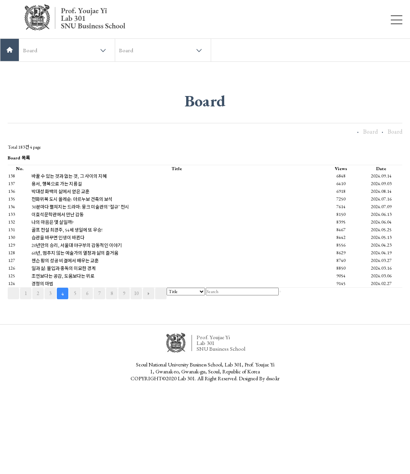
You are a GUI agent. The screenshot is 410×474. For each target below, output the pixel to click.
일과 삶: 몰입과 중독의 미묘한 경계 (63, 268)
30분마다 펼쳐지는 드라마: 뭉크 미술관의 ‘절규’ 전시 (80, 207)
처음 (13, 293)
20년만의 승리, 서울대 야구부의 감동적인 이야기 (76, 245)
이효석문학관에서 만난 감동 (57, 215)
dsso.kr (272, 378)
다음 (148, 293)
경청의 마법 (42, 284)
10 (136, 293)
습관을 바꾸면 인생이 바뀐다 (57, 238)
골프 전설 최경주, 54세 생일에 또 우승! (66, 230)
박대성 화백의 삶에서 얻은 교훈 (60, 192)
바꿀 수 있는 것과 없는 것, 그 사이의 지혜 (69, 176)
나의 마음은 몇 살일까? (52, 222)
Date (381, 169)
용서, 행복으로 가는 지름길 (56, 184)
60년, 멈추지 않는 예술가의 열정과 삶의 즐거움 (74, 253)
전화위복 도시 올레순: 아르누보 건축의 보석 (71, 199)
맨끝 (161, 293)
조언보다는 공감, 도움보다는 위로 (62, 276)
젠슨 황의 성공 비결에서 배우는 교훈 (65, 261)
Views (341, 169)
